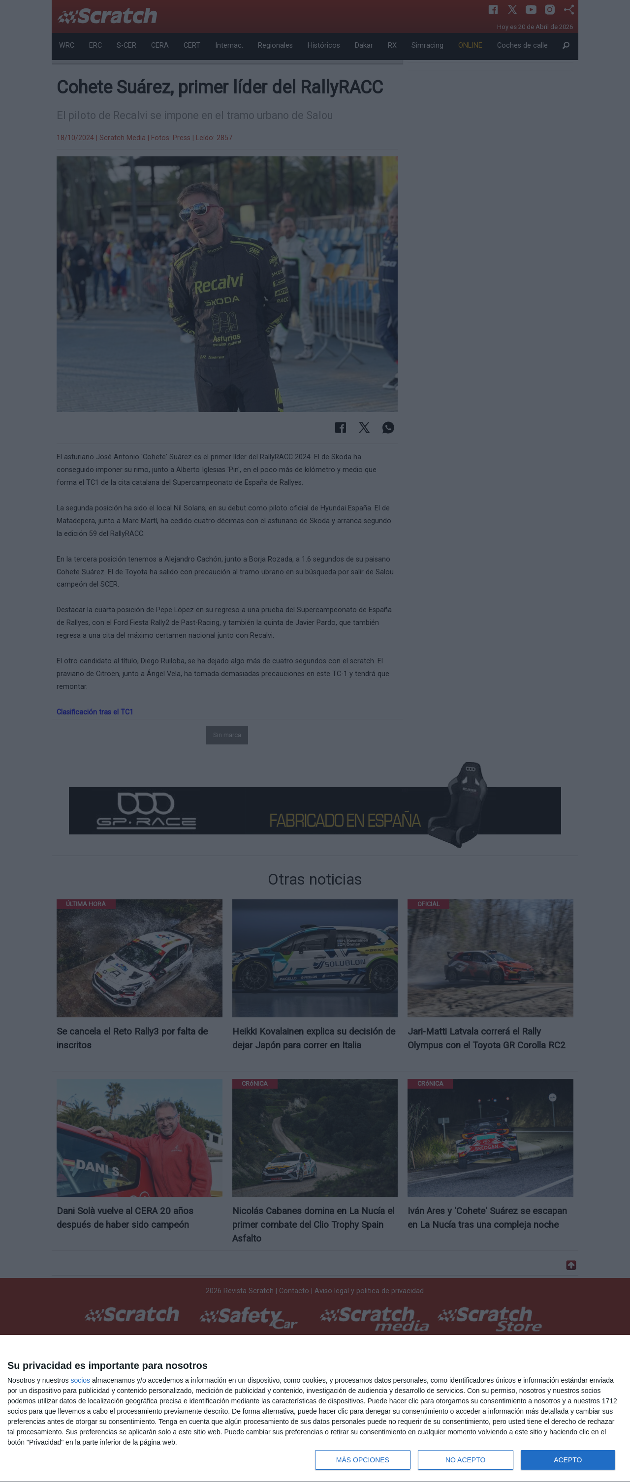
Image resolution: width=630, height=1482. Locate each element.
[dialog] (315, 1408)
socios (80, 1380)
